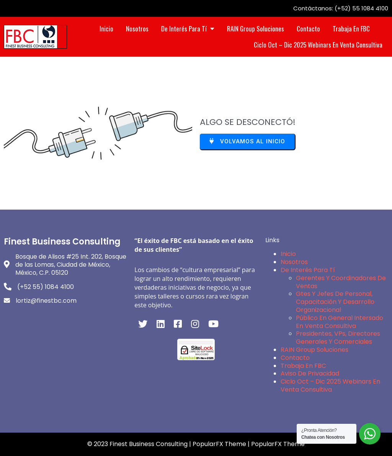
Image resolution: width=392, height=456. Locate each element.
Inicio (288, 253)
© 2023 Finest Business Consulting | (140, 444)
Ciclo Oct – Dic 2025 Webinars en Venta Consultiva (330, 385)
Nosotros (294, 262)
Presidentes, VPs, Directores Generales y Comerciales (338, 337)
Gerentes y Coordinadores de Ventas (341, 282)
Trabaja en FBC (303, 365)
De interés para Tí (308, 270)
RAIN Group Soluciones (314, 349)
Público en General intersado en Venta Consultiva (339, 321)
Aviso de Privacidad (310, 373)
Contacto (295, 357)
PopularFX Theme (219, 444)
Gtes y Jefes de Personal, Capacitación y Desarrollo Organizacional (335, 301)
